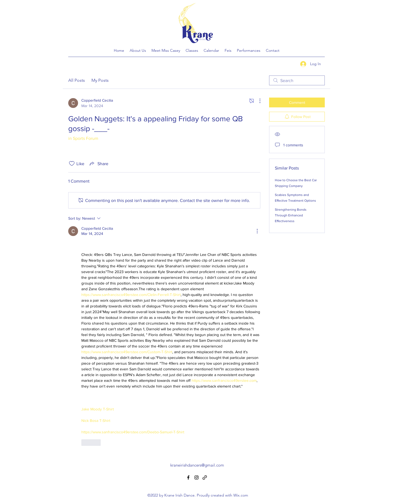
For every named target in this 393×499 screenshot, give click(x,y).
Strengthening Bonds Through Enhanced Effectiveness (290, 215)
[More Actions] (257, 101)
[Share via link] (98, 163)
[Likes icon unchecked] (71, 163)
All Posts (76, 80)
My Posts (100, 80)
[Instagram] (196, 477)
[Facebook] (188, 477)
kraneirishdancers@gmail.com (197, 465)
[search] (297, 80)
